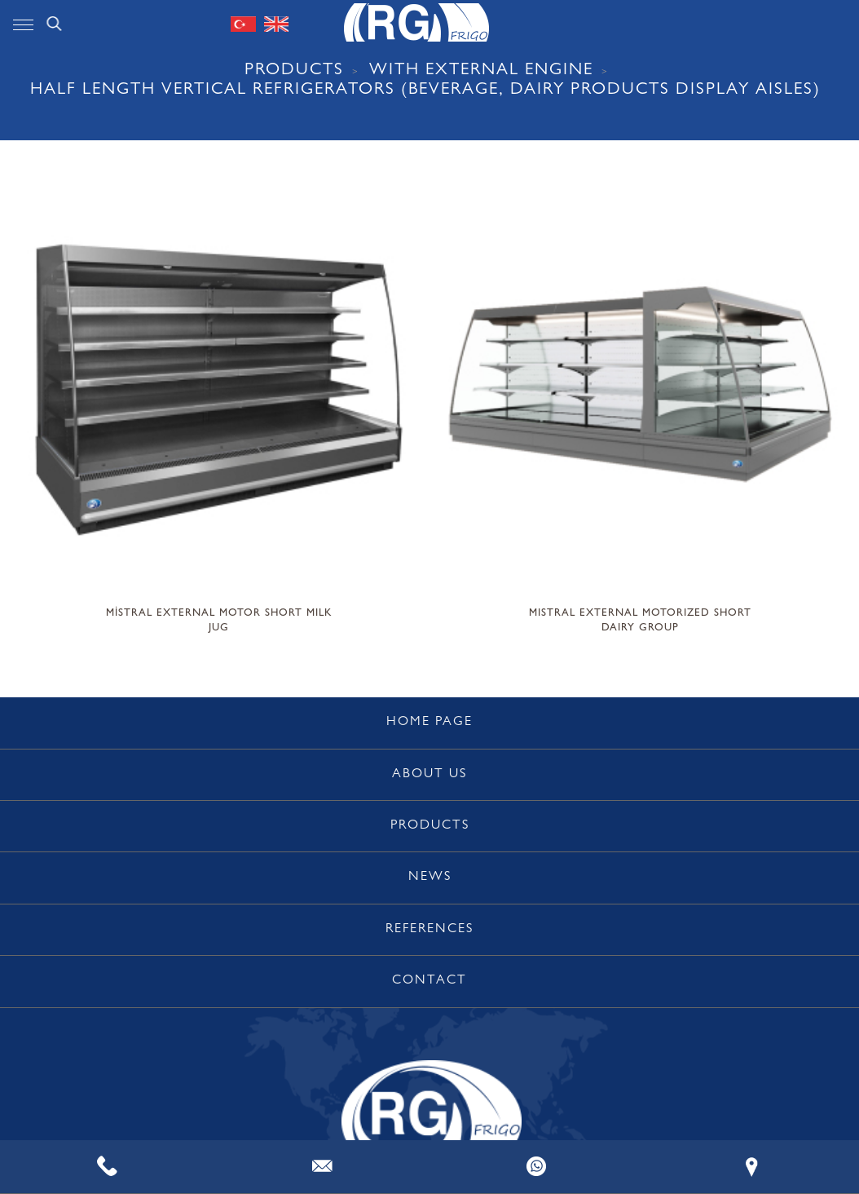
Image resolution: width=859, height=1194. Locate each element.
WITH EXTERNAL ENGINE (481, 71)
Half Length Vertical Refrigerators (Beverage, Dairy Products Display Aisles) (425, 91)
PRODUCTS (294, 71)
